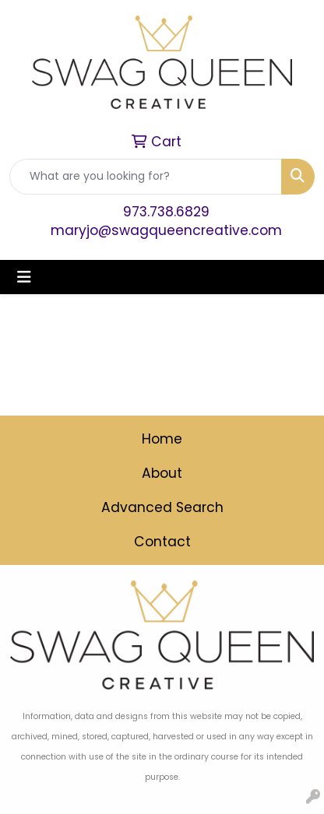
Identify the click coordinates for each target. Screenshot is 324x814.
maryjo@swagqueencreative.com (166, 230)
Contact (162, 541)
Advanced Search (162, 507)
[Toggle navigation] (24, 277)
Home (162, 439)
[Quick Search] (145, 177)
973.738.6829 (166, 211)
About (162, 473)
